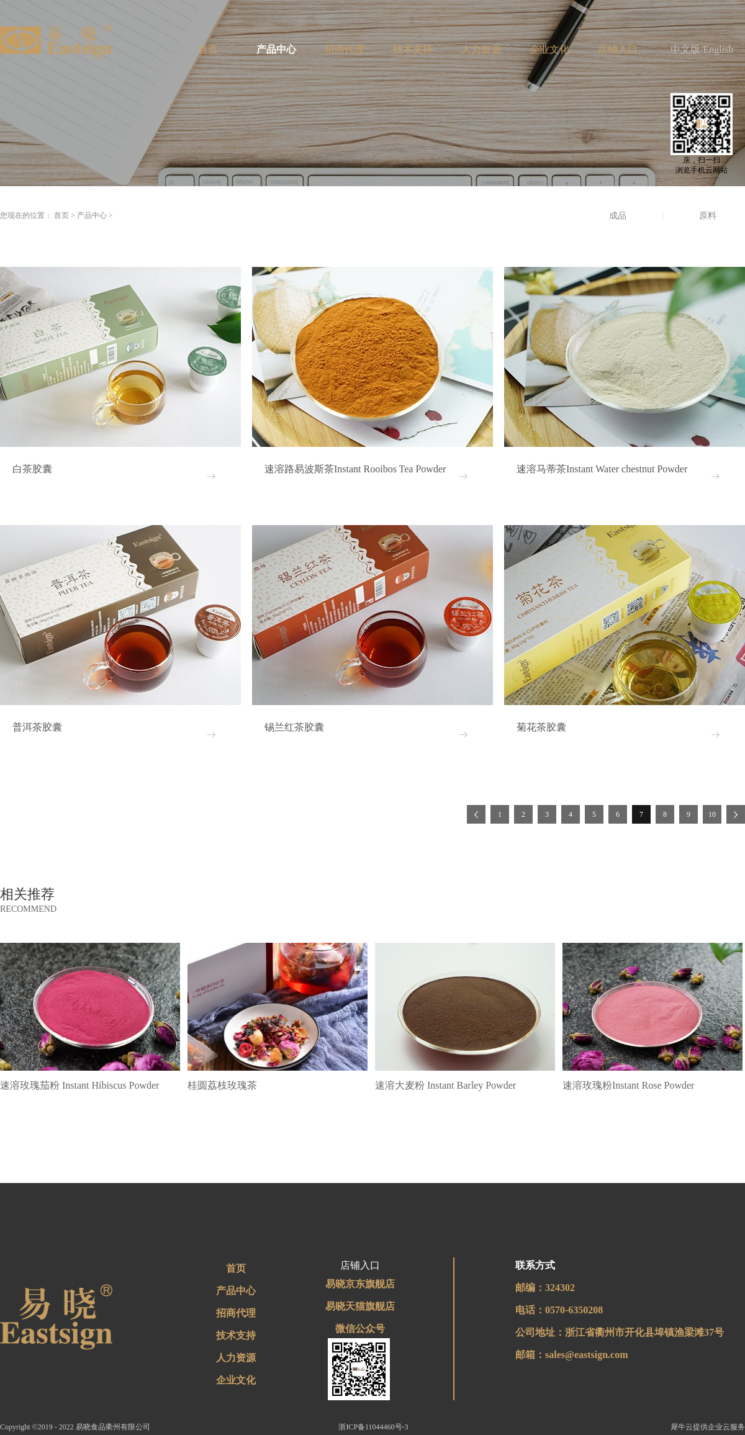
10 (712, 814)
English (718, 49)
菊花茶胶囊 (541, 727)
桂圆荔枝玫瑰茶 (222, 1085)
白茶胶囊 (32, 469)
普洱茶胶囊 (37, 727)
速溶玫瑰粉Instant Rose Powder (628, 1085)
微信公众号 (360, 1328)
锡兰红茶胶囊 (294, 727)
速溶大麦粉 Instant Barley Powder (445, 1085)
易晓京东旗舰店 (360, 1284)
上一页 (476, 814)
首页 (208, 49)
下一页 (735, 814)
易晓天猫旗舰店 (360, 1306)
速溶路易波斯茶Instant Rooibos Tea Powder (355, 469)
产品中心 (92, 215)
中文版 (685, 49)
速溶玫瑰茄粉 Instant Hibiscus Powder (79, 1085)
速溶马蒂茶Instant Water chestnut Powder (602, 469)
